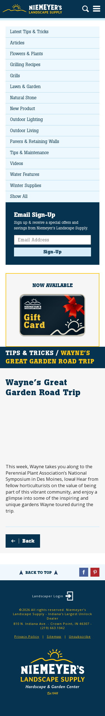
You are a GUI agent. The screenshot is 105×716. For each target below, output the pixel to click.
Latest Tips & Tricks (29, 31)
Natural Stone (23, 97)
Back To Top (38, 572)
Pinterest (94, 572)
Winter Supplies (25, 185)
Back (28, 541)
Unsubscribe (80, 636)
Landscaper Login (47, 596)
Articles (17, 42)
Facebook (83, 572)
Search (85, 9)
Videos (16, 163)
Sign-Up (52, 251)
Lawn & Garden (25, 86)
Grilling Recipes (25, 64)
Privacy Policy (26, 636)
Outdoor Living (24, 130)
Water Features (24, 174)
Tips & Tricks (30, 353)
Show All (18, 196)
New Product (22, 108)
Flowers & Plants (26, 53)
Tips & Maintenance (29, 152)
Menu (96, 8)
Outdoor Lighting (26, 119)
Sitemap (54, 636)
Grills (15, 75)
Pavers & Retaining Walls (34, 141)
